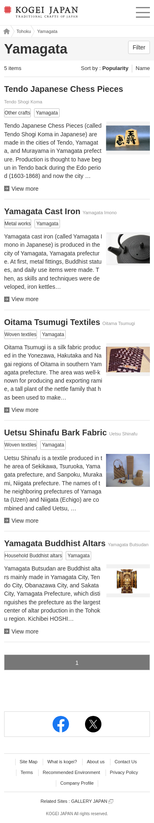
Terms (27, 772)
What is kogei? (62, 761)
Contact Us (126, 761)
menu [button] (143, 11)
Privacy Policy (124, 772)
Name (143, 68)
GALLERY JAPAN (92, 801)
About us (95, 761)
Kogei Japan (5, 31)
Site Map (28, 761)
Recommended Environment (71, 772)
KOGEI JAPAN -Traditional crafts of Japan (40, 14)
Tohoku (23, 31)
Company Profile (77, 783)
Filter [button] (139, 47)
